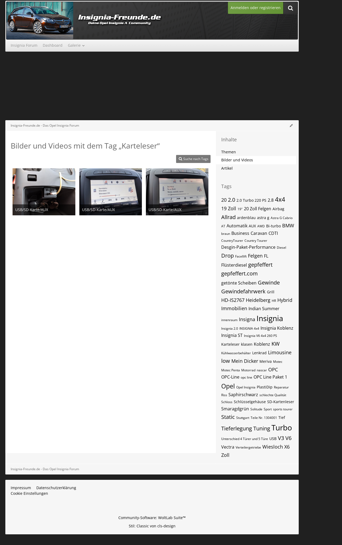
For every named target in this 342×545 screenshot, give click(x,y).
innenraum (229, 320)
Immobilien (234, 308)
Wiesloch (272, 446)
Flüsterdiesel (234, 265)
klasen (246, 344)
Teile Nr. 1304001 (264, 417)
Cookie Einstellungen (29, 493)
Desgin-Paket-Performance (248, 247)
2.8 (271, 200)
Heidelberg (258, 300)
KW (275, 343)
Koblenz (262, 344)
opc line (246, 377)
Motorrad (248, 370)
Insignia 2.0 (229, 328)
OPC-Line (230, 377)
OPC (273, 369)
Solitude (256, 409)
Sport (268, 409)
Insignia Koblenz (277, 328)
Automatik (237, 226)
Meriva (265, 361)
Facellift (241, 256)
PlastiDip (265, 387)
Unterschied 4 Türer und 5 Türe (244, 439)
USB (273, 438)
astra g (263, 217)
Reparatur (281, 387)
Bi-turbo (273, 225)
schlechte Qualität (272, 395)
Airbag (278, 208)
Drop (227, 255)
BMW (288, 225)
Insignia (269, 318)
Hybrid (284, 300)
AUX (252, 225)
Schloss (226, 402)
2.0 (231, 199)
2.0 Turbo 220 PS (251, 200)
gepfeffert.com (239, 273)
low (225, 360)
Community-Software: (152, 517)
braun (225, 233)
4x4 (280, 199)
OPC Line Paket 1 (270, 377)
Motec (277, 361)
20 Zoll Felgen (257, 209)
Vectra (227, 447)
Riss (224, 395)
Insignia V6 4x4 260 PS (260, 335)
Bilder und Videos (237, 159)
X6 (287, 446)
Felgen (255, 255)
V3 (281, 438)
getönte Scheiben (238, 283)
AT (223, 226)
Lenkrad (259, 352)
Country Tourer (255, 240)
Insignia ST (232, 335)
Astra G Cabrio (282, 218)
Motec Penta (230, 370)
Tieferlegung (236, 428)
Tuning (261, 428)
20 (224, 200)
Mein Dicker (244, 361)
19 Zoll (228, 208)
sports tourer (283, 409)
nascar (262, 370)
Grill (270, 291)
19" (240, 209)
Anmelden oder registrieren (256, 7)
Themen (228, 151)
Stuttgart (242, 417)
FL (266, 256)
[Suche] (290, 8)
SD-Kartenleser (280, 401)
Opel (228, 386)
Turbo (281, 427)
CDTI (273, 233)
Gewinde (269, 282)
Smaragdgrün (235, 409)
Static (228, 417)
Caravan (259, 233)
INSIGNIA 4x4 (249, 328)
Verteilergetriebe (248, 447)
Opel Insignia (245, 387)
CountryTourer (232, 240)
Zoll (225, 455)
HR (274, 300)
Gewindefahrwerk (243, 291)
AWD (261, 226)
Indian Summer (263, 309)
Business (240, 233)
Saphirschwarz (243, 395)
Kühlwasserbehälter (236, 353)
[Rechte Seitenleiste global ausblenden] (291, 125)
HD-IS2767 (232, 300)
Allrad (228, 217)
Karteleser (230, 344)
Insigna (247, 319)
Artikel (227, 168)
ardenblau (246, 217)
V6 (288, 438)
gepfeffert (260, 264)
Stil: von (152, 525)
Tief (281, 417)
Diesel (281, 247)
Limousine (280, 352)
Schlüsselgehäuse (250, 401)
